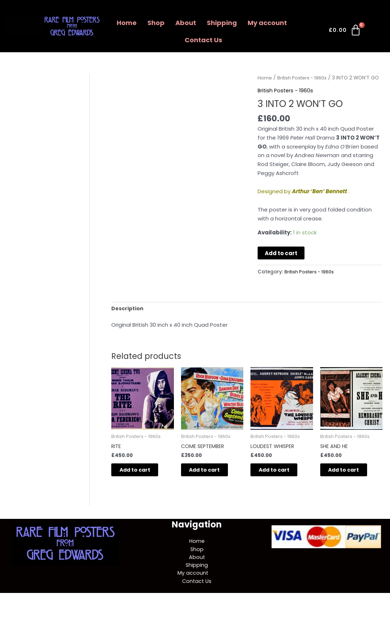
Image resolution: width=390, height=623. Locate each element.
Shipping (222, 22)
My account (267, 22)
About (185, 22)
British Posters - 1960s (304, 77)
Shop (156, 22)
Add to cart (281, 262)
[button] (269, 22)
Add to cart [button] (142, 481)
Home (127, 22)
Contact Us (203, 39)
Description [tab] (128, 317)
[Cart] (345, 31)
